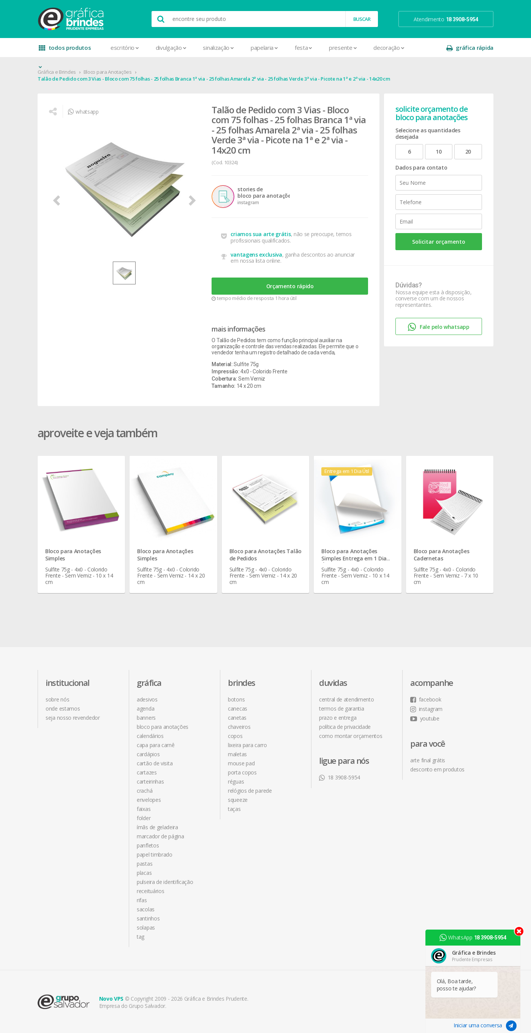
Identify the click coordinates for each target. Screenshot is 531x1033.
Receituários (150, 891)
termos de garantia (341, 708)
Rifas (142, 900)
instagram (426, 708)
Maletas (237, 754)
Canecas (237, 708)
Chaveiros (239, 726)
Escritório (125, 47)
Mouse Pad (241, 763)
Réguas (236, 781)
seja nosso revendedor (73, 717)
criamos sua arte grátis (261, 234)
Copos (235, 735)
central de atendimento (346, 699)
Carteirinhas (150, 781)
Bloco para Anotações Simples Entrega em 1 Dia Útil (354, 558)
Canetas (237, 717)
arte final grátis (427, 760)
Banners (146, 717)
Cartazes (147, 772)
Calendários (150, 735)
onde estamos (63, 708)
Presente (343, 47)
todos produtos (65, 50)
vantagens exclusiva (256, 254)
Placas (144, 872)
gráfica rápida (469, 48)
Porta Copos (242, 772)
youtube (424, 718)
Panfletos (148, 845)
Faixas (143, 808)
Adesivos (147, 699)
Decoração (388, 47)
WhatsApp (472, 937)
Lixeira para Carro (247, 745)
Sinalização (218, 47)
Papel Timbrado (154, 854)
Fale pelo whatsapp (438, 327)
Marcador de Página (160, 836)
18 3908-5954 (339, 777)
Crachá (144, 790)
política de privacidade (345, 726)
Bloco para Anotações (108, 71)
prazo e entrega (338, 717)
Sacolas (146, 909)
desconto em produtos (437, 769)
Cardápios (148, 754)
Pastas (144, 863)
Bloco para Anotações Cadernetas (441, 554)
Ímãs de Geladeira (157, 827)
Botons (236, 699)
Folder (143, 818)
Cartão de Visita (154, 763)
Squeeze (238, 799)
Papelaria (264, 47)
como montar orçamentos (350, 735)
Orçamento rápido (290, 286)
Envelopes (149, 799)
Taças (234, 808)
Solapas (146, 927)
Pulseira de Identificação (165, 881)
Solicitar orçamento (438, 241)
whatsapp (83, 111)
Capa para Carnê (156, 745)
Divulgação (171, 47)
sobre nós (57, 699)
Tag (140, 936)
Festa (303, 47)
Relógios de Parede (250, 790)
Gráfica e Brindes (57, 71)
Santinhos (148, 918)
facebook (425, 699)
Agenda (145, 708)
